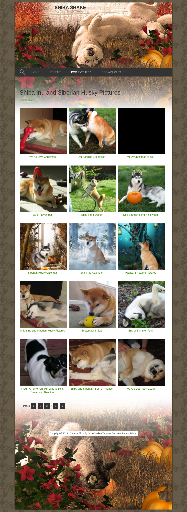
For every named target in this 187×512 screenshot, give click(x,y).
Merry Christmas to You (140, 156)
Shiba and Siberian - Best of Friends (91, 388)
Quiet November (42, 214)
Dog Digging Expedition (91, 156)
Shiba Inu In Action (91, 214)
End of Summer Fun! (140, 330)
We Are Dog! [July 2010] (140, 388)
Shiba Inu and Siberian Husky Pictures (42, 330)
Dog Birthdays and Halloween (140, 214)
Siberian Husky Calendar (42, 272)
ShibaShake (94, 433)
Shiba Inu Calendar (91, 272)
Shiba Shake (70, 7)
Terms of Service (111, 433)
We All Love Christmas (42, 156)
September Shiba (91, 330)
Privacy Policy (128, 433)
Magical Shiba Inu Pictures (140, 272)
